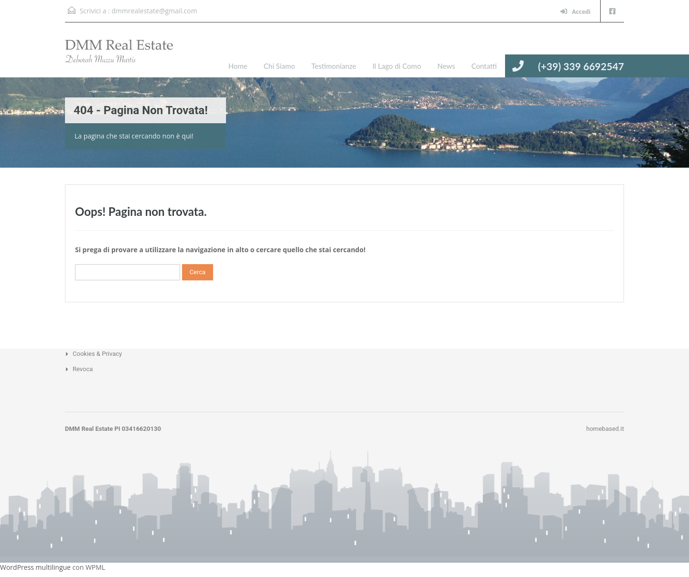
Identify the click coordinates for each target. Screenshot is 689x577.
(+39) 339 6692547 (581, 66)
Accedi (575, 12)
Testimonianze (334, 66)
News (446, 66)
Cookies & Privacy (97, 353)
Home (238, 66)
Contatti (483, 66)
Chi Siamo (279, 66)
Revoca (83, 369)
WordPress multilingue (35, 567)
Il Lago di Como (396, 66)
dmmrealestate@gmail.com (154, 10)
